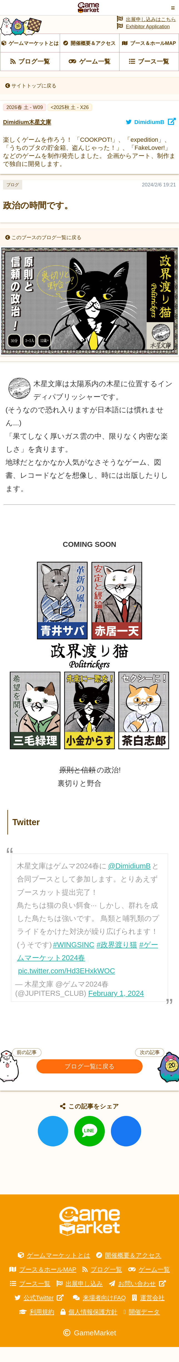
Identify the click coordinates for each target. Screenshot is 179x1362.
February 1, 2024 (116, 1008)
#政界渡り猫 (116, 960)
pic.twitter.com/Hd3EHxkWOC (66, 986)
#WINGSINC (74, 960)
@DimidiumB (129, 881)
